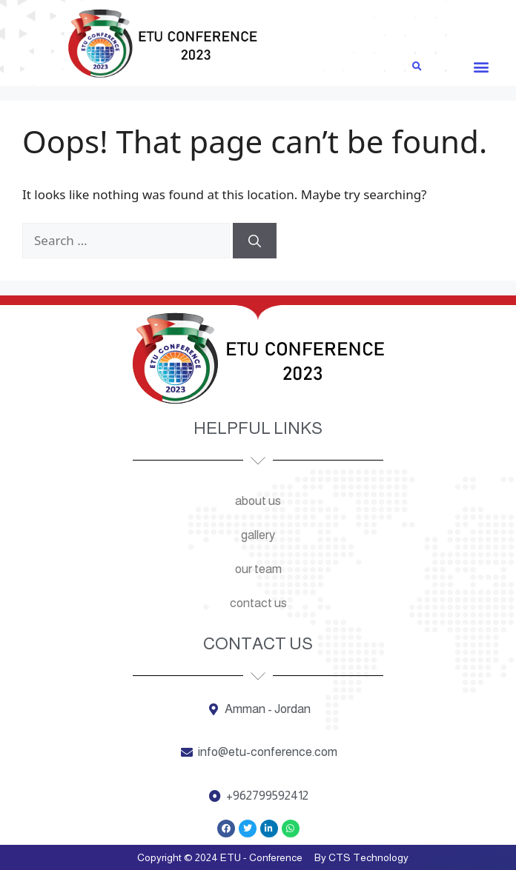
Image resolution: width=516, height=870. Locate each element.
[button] (481, 66)
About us (258, 501)
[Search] (255, 240)
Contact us (258, 603)
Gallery (258, 535)
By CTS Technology (361, 857)
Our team (258, 569)
